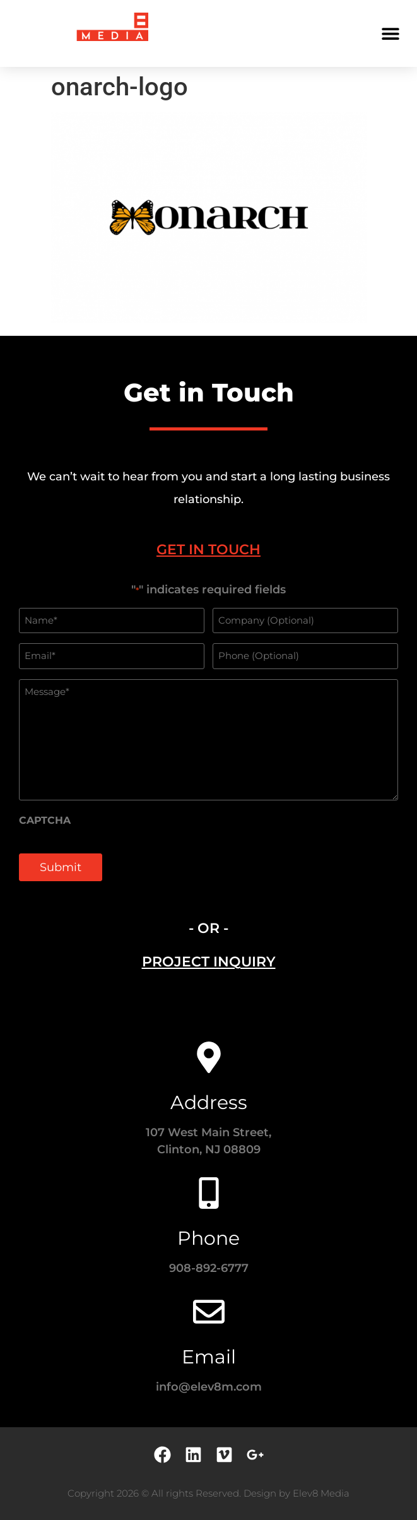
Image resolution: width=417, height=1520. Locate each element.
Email (209, 1357)
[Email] (209, 1311)
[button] (390, 33)
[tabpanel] (208, 739)
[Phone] (209, 1193)
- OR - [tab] (208, 928)
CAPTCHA (45, 821)
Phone (208, 1238)
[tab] (208, 549)
